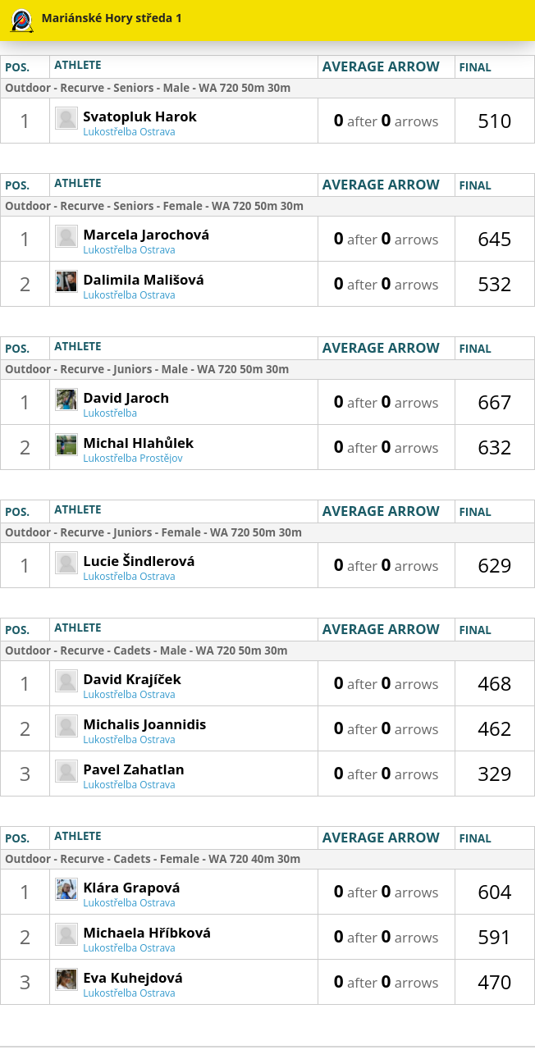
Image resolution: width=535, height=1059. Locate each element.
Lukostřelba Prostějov (132, 458)
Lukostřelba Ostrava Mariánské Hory (129, 136)
